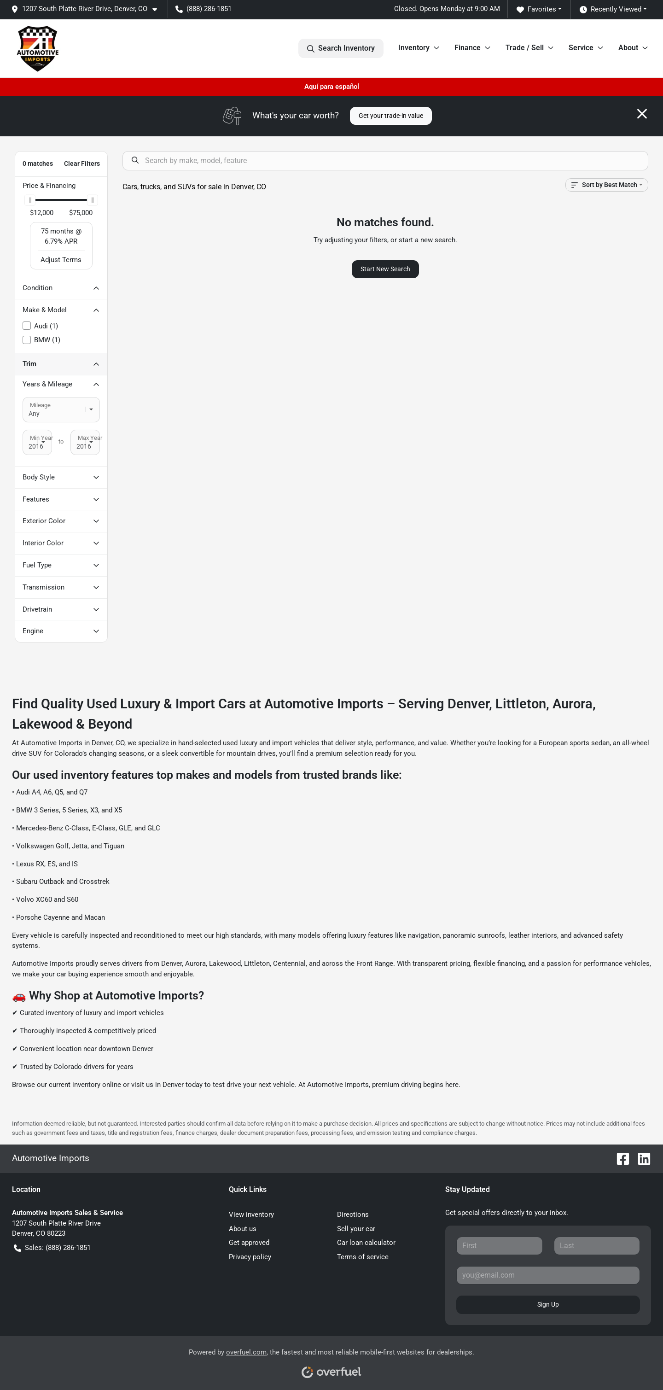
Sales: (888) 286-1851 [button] (52, 1248)
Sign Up (548, 1304)
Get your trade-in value (391, 115)
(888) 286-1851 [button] (203, 9)
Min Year (41, 437)
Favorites (536, 9)
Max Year (90, 437)
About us (242, 1229)
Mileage (40, 405)
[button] (87, 9)
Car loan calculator (366, 1242)
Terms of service (363, 1257)
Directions (353, 1214)
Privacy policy (250, 1257)
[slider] (29, 200)
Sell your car (356, 1229)
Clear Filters (82, 163)
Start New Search (385, 269)
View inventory (251, 1214)
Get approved (249, 1242)
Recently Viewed (610, 9)
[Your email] (548, 1275)
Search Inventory (341, 48)
